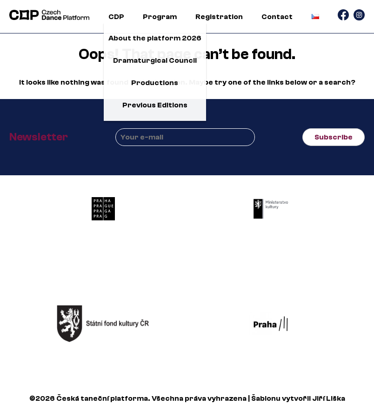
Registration (219, 17)
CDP (116, 17)
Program (160, 17)
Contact (277, 17)
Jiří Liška (328, 398)
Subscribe (333, 137)
